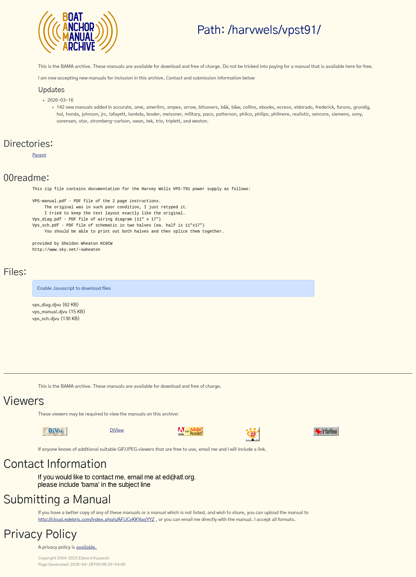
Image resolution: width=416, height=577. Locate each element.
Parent (39, 155)
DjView (117, 430)
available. (86, 547)
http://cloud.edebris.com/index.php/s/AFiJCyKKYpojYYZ (96, 519)
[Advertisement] (143, 344)
